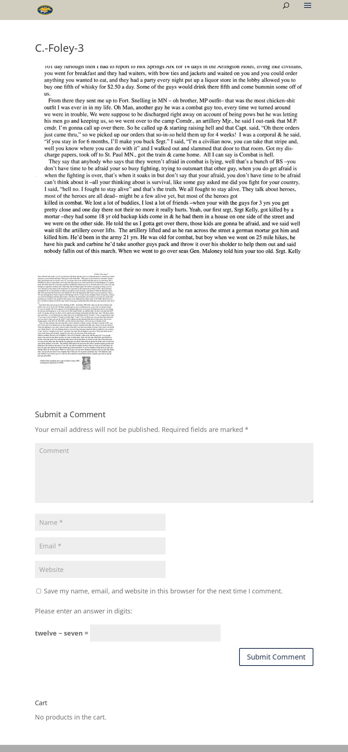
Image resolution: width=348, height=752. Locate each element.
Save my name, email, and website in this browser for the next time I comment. (163, 591)
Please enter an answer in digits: (83, 611)
